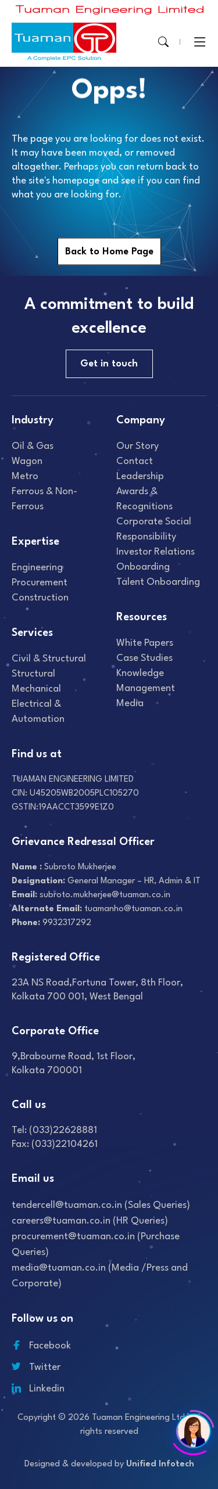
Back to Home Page (109, 252)
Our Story (137, 446)
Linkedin (38, 1388)
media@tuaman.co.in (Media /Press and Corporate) (100, 1276)
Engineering (37, 568)
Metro (25, 476)
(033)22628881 (63, 1130)
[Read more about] (110, 9)
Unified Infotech (160, 1464)
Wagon (27, 461)
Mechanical (36, 689)
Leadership (140, 476)
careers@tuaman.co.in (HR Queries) (90, 1221)
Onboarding (143, 567)
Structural (33, 674)
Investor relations (155, 552)
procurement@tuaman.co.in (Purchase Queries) (96, 1244)
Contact (134, 461)
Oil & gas (32, 446)
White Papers (144, 643)
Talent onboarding (158, 582)
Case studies (144, 658)
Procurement (39, 583)
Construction (40, 598)
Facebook (41, 1345)
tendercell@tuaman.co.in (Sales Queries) (101, 1205)
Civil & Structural (49, 659)
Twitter (36, 1367)
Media (130, 703)
